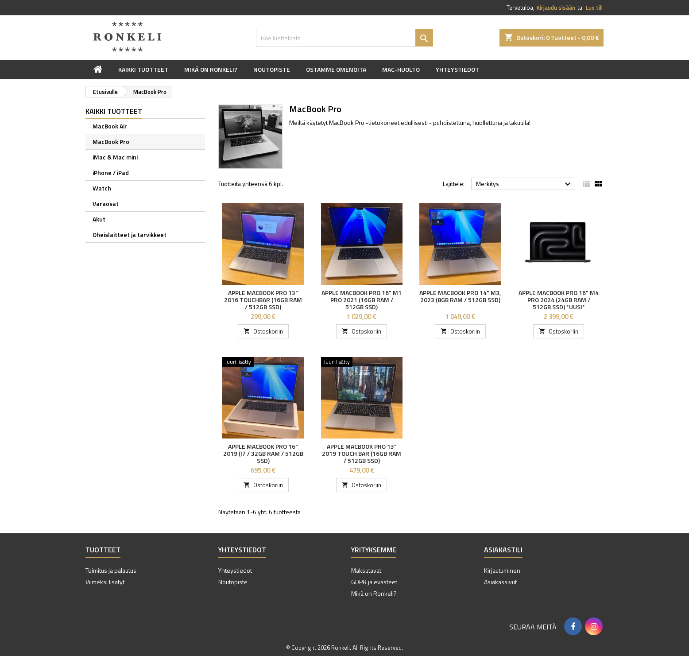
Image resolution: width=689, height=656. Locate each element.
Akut (99, 219)
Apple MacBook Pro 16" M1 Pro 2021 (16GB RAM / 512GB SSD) (361, 299)
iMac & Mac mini (115, 157)
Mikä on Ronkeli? (210, 69)
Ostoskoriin (263, 331)
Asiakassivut (500, 581)
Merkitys (524, 184)
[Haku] (344, 38)
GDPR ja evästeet (374, 581)
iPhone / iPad (111, 172)
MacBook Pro (111, 141)
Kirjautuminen (502, 570)
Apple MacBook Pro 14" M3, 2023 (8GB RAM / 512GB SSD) (460, 296)
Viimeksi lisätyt (104, 581)
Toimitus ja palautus (110, 570)
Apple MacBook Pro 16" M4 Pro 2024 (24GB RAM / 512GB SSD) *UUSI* (559, 299)
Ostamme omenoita (336, 69)
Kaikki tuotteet (143, 69)
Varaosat (106, 203)
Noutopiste (271, 69)
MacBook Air (110, 126)
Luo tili (594, 7)
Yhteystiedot (457, 69)
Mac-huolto (401, 69)
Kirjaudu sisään (556, 7)
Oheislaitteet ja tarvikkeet (129, 234)
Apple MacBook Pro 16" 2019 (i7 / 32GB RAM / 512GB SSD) (263, 453)
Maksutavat (366, 570)
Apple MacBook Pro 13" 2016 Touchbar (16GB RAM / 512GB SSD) (263, 299)
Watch (102, 188)
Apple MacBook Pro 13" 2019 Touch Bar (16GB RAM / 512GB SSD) (361, 453)
